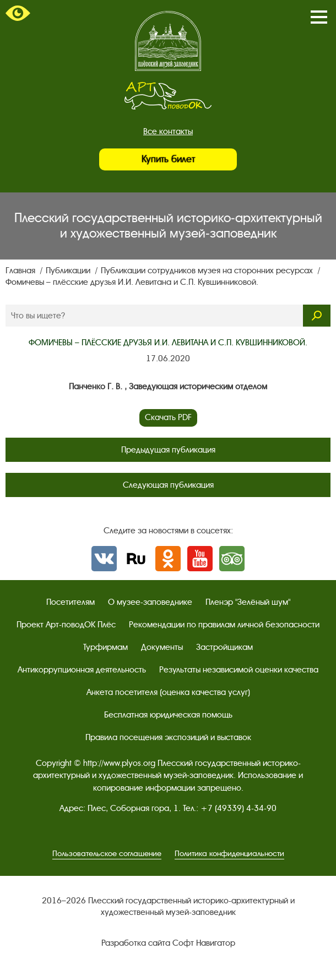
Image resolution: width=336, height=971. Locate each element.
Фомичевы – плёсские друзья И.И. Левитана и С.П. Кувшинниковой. (132, 282)
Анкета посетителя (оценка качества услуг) (168, 692)
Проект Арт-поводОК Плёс (66, 625)
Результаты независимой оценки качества (238, 670)
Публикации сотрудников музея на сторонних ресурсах (208, 270)
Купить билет (168, 159)
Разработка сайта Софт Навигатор (168, 943)
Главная (21, 270)
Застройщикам (224, 647)
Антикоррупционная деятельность (82, 670)
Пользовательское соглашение (106, 853)
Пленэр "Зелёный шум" (247, 602)
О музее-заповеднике (150, 602)
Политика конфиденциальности (229, 853)
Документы (162, 647)
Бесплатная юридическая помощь (168, 715)
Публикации (69, 270)
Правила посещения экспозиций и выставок (168, 737)
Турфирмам (105, 647)
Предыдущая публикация (168, 450)
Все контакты (168, 131)
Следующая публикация (168, 485)
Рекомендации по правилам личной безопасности (224, 625)
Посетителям (70, 602)
